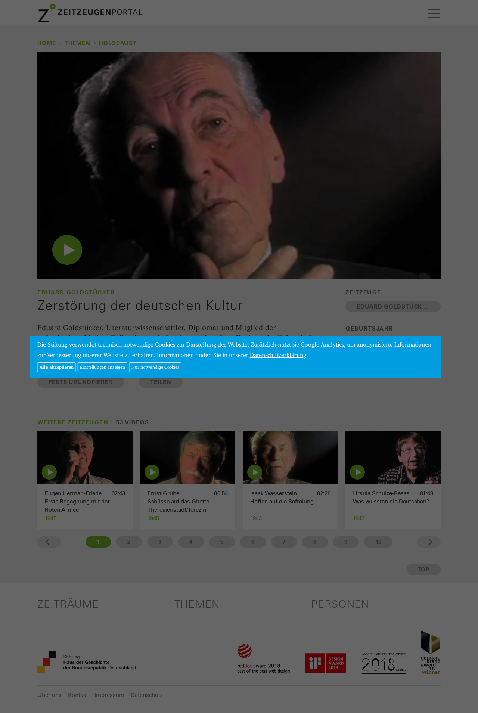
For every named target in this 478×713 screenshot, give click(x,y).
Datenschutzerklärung (278, 355)
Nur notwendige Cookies (155, 367)
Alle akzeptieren (57, 367)
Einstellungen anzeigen (102, 367)
